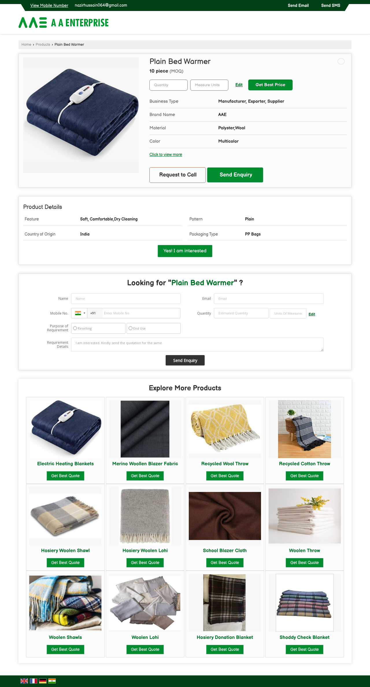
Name (63, 298)
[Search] (348, 24)
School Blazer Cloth (225, 551)
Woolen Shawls (65, 637)
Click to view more (165, 155)
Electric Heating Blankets (65, 464)
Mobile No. (59, 313)
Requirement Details (57, 345)
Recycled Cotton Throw (304, 464)
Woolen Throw (304, 551)
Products (43, 45)
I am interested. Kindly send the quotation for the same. (197, 345)
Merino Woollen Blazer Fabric (145, 464)
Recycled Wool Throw (224, 464)
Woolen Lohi (145, 637)
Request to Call (178, 175)
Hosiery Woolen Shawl (65, 551)
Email (206, 298)
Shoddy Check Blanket (305, 637)
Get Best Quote (65, 475)
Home (26, 45)
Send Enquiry (236, 175)
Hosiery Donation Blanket (225, 637)
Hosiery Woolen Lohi (145, 551)
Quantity (204, 313)
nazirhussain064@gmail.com (101, 5)
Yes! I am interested (185, 251)
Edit (239, 85)
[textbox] (209, 85)
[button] (49, 5)
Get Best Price (270, 85)
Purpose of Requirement (57, 328)
